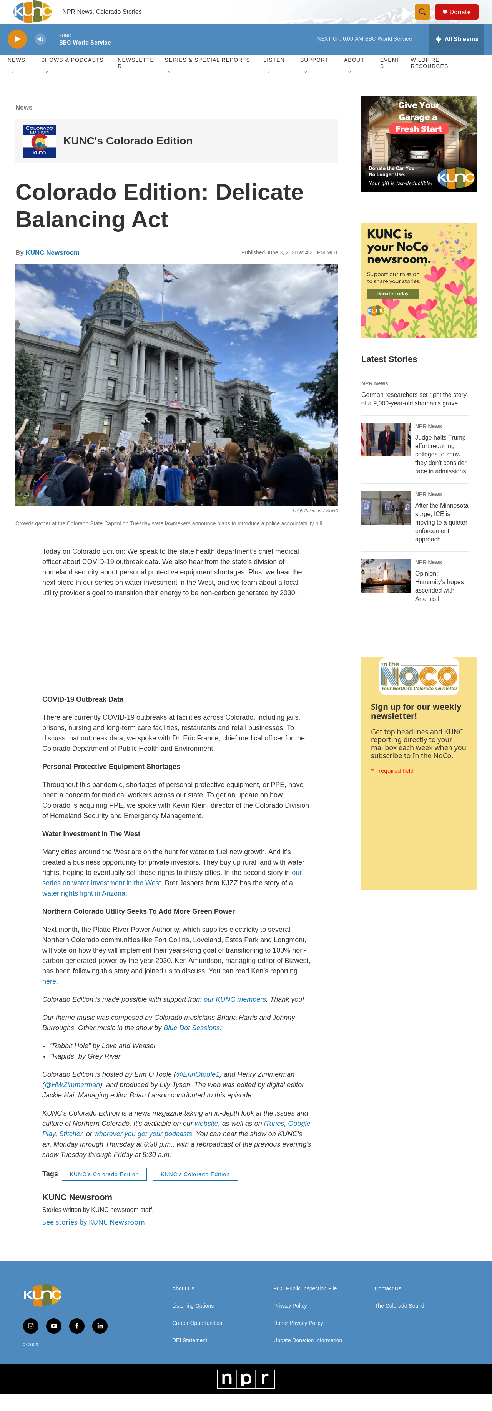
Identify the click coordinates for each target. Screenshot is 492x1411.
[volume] (40, 56)
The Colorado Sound (399, 1322)
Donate (465, 20)
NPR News (374, 400)
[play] (17, 55)
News (23, 124)
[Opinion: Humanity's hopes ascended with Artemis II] (386, 592)
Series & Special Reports (207, 77)
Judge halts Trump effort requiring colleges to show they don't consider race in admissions (441, 471)
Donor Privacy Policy (298, 1340)
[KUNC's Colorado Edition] (39, 157)
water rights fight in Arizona (83, 910)
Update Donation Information (307, 1357)
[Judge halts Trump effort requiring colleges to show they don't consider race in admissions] (386, 456)
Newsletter (136, 80)
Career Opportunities (197, 1340)
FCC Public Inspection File (305, 1305)
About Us (183, 1305)
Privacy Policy (290, 1322)
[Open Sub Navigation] (13, 89)
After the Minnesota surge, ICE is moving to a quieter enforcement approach (442, 539)
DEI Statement (189, 1357)
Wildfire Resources (430, 80)
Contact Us (388, 1305)
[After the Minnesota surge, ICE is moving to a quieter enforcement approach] (386, 524)
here (49, 998)
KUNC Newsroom (52, 269)
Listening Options (193, 1322)
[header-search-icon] (426, 20)
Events (390, 80)
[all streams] (456, 55)
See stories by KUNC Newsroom (93, 1238)
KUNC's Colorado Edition (128, 158)
